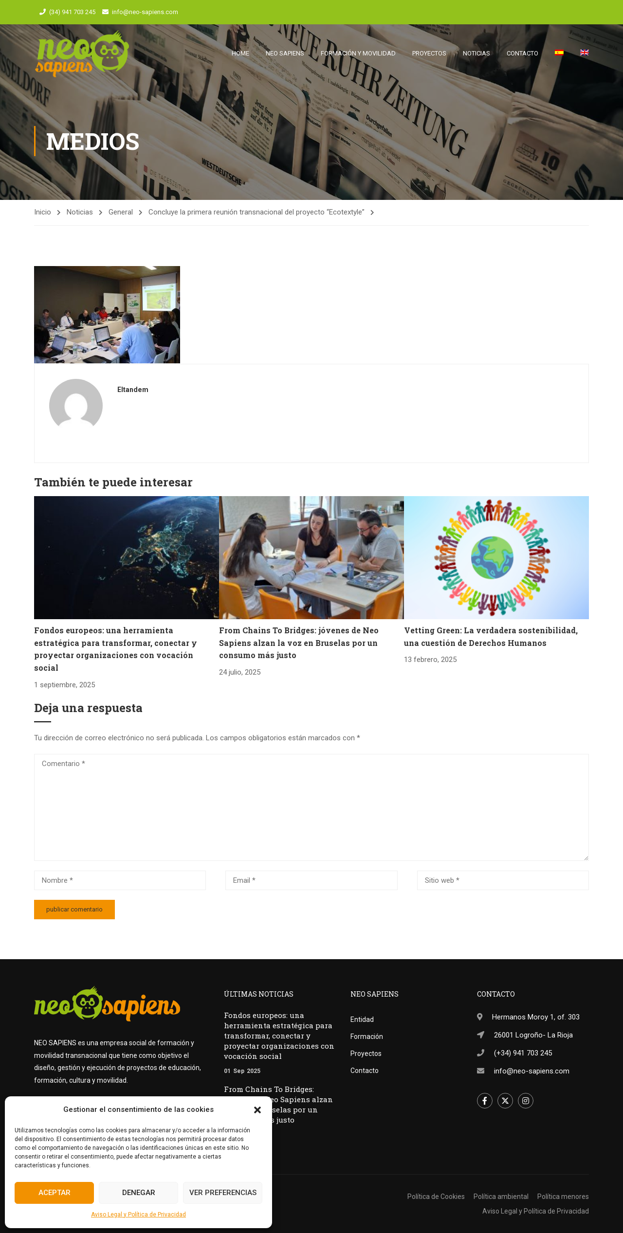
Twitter (505, 1100)
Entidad (362, 1019)
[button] (257, 1110)
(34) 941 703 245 (72, 12)
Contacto (522, 53)
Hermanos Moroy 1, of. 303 (536, 1017)
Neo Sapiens (285, 53)
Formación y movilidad (358, 53)
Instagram (525, 1100)
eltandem (132, 390)
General (121, 213)
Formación (366, 1036)
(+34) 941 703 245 (523, 1053)
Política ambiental (501, 1196)
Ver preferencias (223, 1192)
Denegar (138, 1192)
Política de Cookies (436, 1196)
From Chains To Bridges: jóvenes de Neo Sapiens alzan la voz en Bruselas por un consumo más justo (299, 643)
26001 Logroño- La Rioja (533, 1035)
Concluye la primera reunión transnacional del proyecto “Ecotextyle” (256, 213)
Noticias (476, 53)
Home (240, 53)
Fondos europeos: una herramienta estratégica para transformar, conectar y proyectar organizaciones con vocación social (279, 1035)
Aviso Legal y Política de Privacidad (138, 1214)
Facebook (485, 1100)
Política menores (563, 1196)
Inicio (42, 213)
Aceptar (54, 1192)
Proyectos (429, 53)
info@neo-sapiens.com (145, 12)
